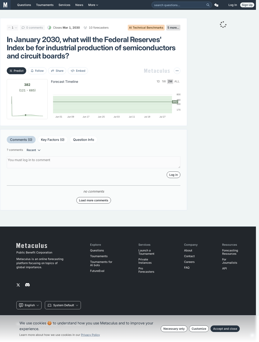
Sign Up (247, 5)
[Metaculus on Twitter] (18, 285)
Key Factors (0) (52, 140)
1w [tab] (164, 81)
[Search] (208, 5)
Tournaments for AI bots (101, 263)
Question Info (83, 140)
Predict (17, 70)
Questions (97, 250)
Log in (232, 5)
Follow (37, 70)
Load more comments (93, 200)
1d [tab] (158, 81)
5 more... (173, 27)
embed (78, 70)
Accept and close (225, 328)
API (224, 268)
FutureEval (97, 270)
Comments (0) (21, 140)
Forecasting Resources (230, 252)
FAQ (187, 267)
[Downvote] (16, 27)
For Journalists (229, 261)
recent (34, 150)
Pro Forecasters (146, 270)
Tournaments (99, 256)
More (93, 6)
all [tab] (177, 81)
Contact (189, 256)
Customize (199, 328)
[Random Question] (216, 5)
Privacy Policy (90, 335)
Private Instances (145, 261)
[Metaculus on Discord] (27, 285)
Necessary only (174, 328)
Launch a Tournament (146, 252)
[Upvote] (9, 27)
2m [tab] (170, 81)
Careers (189, 262)
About (188, 250)
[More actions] (177, 70)
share (57, 70)
